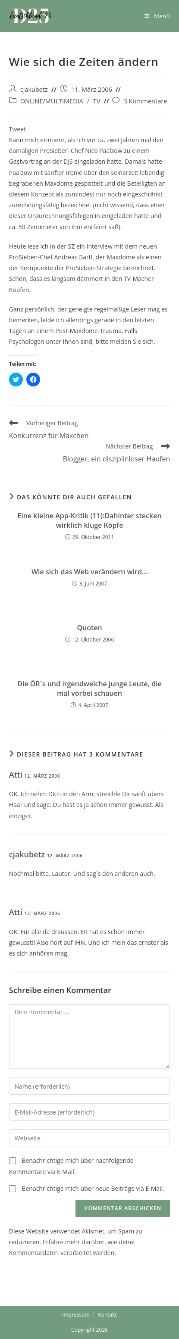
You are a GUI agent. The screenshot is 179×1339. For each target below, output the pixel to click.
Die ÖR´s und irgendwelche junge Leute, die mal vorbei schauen (89, 688)
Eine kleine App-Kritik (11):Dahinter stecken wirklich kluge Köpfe (89, 520)
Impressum (75, 1314)
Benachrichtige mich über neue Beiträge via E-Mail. (93, 1188)
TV (96, 101)
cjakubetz (34, 89)
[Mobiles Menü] (157, 16)
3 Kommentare (145, 101)
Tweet (17, 129)
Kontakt (107, 1314)
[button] (30, 16)
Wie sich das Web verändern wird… (89, 571)
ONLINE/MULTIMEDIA (51, 101)
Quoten (89, 627)
